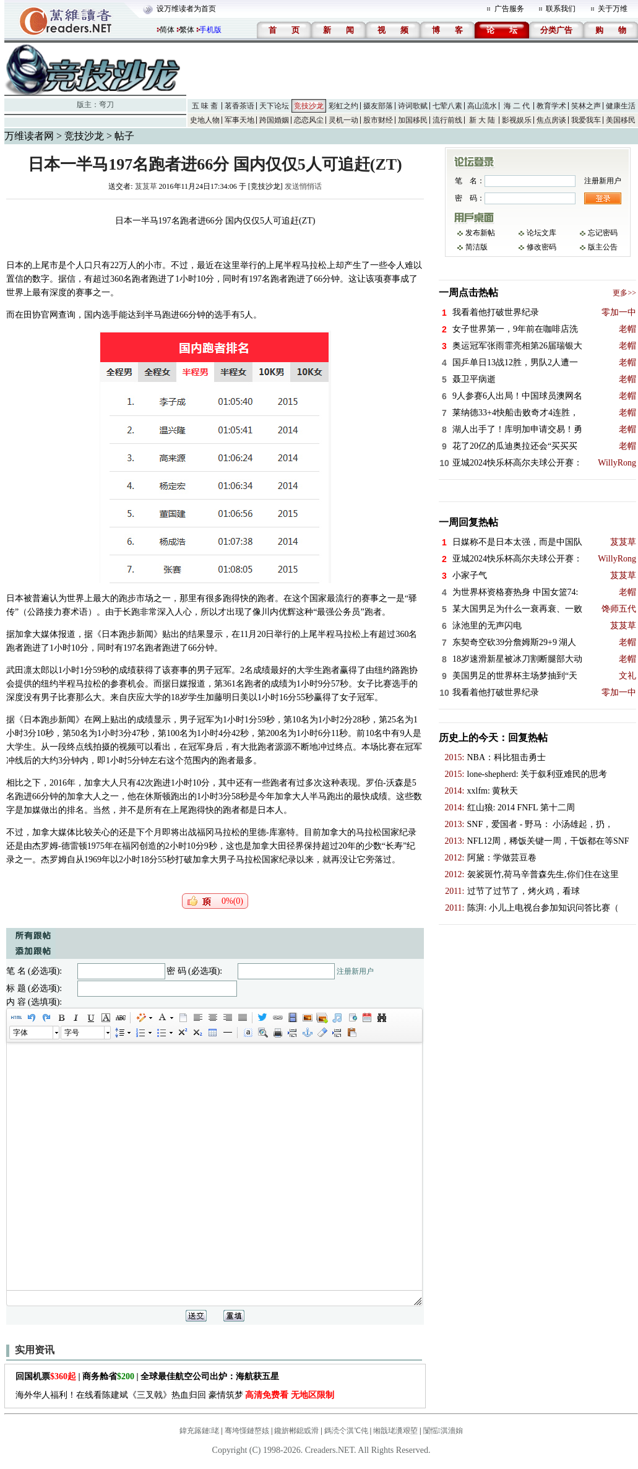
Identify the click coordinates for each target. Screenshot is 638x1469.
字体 (20, 1032)
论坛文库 (541, 232)
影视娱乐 (517, 120)
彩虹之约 (343, 106)
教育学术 (551, 106)
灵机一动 (343, 120)
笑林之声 (586, 106)
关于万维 (612, 8)
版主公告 (603, 247)
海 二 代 (517, 106)
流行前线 (447, 120)
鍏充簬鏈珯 (199, 1430)
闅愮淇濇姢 (443, 1430)
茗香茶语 (239, 106)
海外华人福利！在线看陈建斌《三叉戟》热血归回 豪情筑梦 (174, 1395)
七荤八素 (447, 106)
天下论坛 (274, 106)
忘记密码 (603, 232)
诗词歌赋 (413, 106)
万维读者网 (29, 136)
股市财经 (378, 120)
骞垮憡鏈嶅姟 (247, 1430)
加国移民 (413, 120)
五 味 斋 (205, 106)
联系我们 (560, 8)
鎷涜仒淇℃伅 (346, 1430)
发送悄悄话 (303, 186)
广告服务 (509, 8)
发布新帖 (480, 232)
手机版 (210, 29)
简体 (167, 29)
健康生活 (621, 106)
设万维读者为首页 (186, 8)
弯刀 (106, 104)
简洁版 (476, 247)
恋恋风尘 (309, 120)
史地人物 (205, 120)
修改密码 (541, 247)
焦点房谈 (551, 120)
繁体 (186, 29)
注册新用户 (355, 971)
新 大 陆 (482, 120)
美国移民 (621, 120)
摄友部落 (378, 106)
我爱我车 (586, 120)
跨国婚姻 (274, 120)
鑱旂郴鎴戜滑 (296, 1430)
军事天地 (239, 120)
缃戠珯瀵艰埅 (395, 1430)
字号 (71, 1032)
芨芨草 (146, 186)
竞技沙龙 (309, 106)
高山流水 (482, 106)
